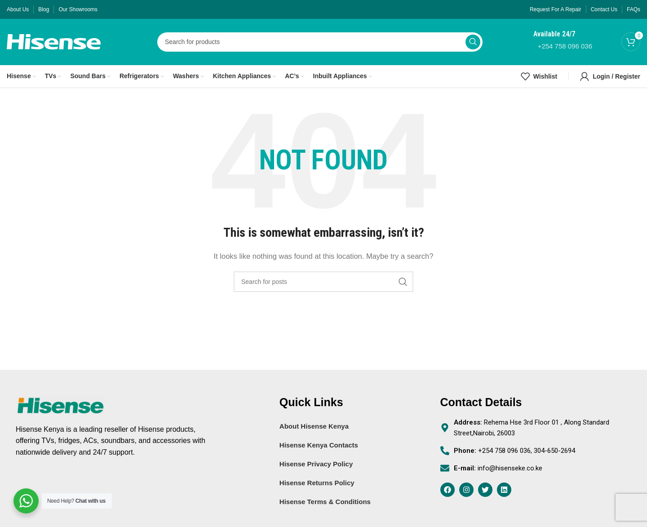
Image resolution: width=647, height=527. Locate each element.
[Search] (320, 42)
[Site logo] (54, 41)
